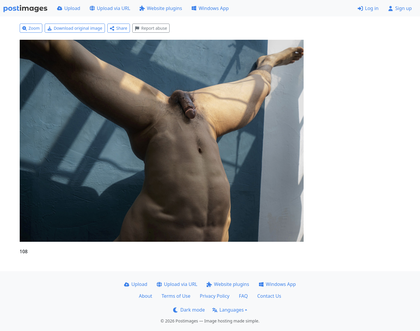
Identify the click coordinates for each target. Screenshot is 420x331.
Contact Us (269, 296)
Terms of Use (176, 296)
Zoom (31, 28)
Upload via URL (110, 8)
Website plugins (161, 8)
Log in (368, 8)
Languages (228, 310)
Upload (68, 8)
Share (118, 28)
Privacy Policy (215, 296)
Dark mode (189, 310)
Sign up (400, 8)
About (145, 296)
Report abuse (151, 28)
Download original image (74, 28)
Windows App (210, 8)
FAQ (243, 296)
